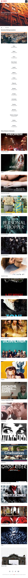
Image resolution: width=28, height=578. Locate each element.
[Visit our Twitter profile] (15, 571)
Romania (7, 27)
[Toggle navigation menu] (26, 1)
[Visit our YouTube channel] (18, 571)
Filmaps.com (7, 574)
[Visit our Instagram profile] (12, 571)
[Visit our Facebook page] (9, 571)
